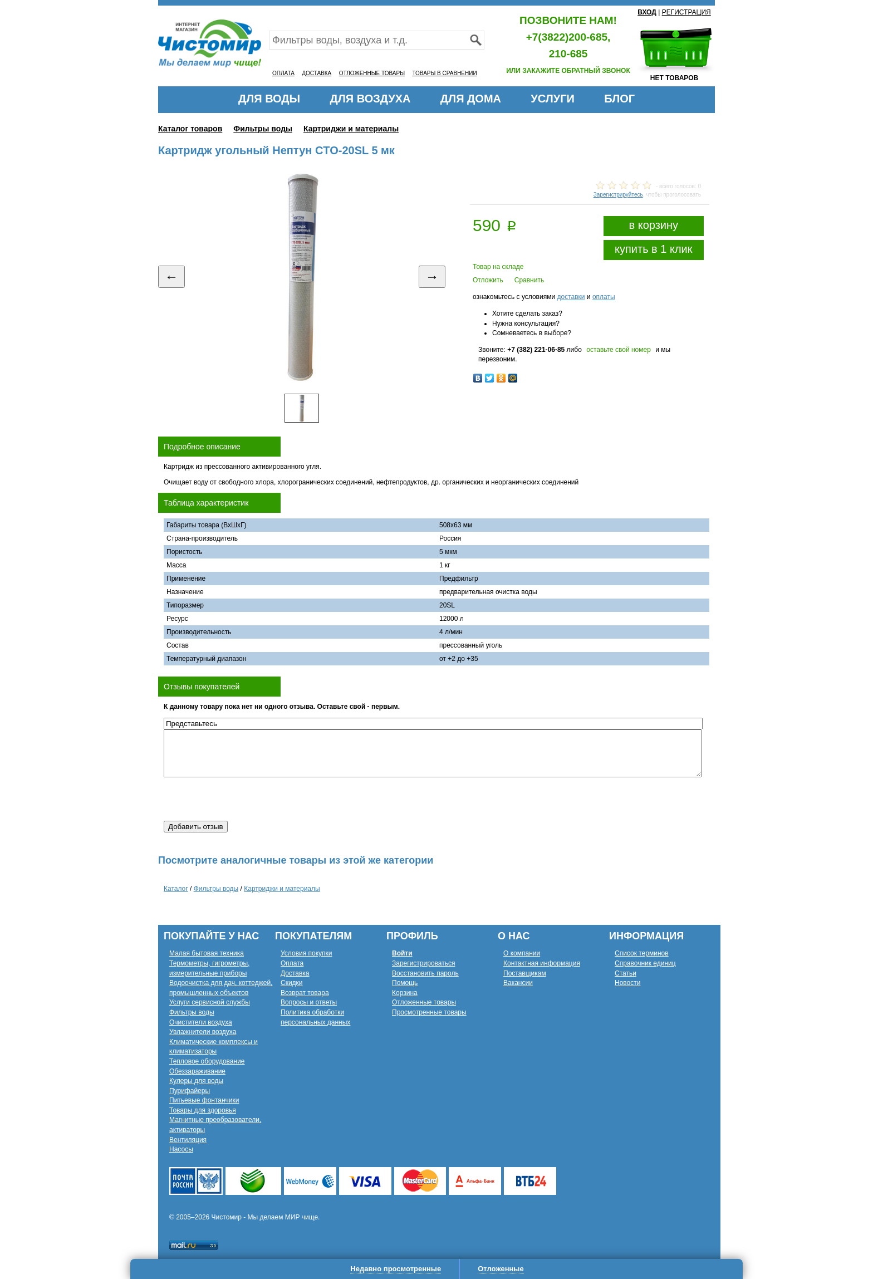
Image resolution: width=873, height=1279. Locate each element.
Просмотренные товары (429, 1012)
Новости (627, 983)
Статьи (625, 973)
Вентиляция (188, 1140)
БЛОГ (619, 98)
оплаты (603, 297)
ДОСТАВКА (316, 73)
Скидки (292, 983)
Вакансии (518, 983)
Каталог (176, 889)
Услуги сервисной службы (209, 1002)
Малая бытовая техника (206, 953)
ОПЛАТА (283, 73)
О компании (521, 953)
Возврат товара (305, 993)
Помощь (405, 983)
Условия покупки (306, 953)
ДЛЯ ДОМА (470, 98)
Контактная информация (541, 963)
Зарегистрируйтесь (618, 195)
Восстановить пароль (425, 973)
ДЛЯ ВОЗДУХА (370, 98)
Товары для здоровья (202, 1110)
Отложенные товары (424, 1002)
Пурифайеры (189, 1091)
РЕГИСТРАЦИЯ (686, 12)
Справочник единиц (645, 963)
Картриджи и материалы (351, 128)
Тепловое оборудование (207, 1061)
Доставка (295, 973)
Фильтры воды (262, 128)
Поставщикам (524, 973)
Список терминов (642, 953)
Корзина (405, 993)
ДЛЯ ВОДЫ (269, 98)
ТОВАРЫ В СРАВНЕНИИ (444, 73)
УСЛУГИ (553, 98)
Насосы (181, 1149)
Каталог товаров (190, 128)
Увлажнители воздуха (202, 1032)
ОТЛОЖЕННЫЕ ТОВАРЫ (372, 73)
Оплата (292, 963)
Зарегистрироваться (423, 963)
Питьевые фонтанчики (204, 1100)
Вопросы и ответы (309, 1002)
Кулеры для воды (196, 1081)
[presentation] (248, 799)
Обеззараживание (197, 1071)
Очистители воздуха (200, 1022)
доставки (571, 297)
